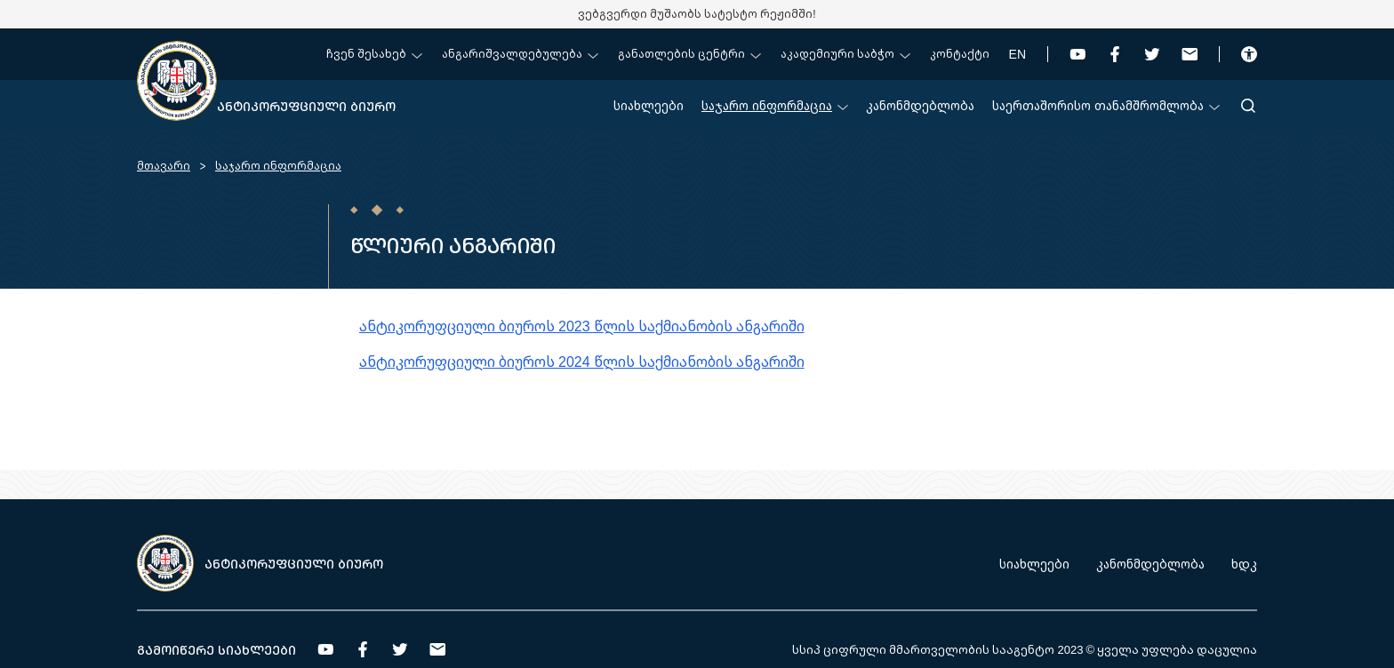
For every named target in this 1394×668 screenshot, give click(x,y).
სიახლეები (648, 105)
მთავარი (163, 165)
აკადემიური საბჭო (845, 53)
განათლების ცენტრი (689, 53)
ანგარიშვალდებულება (520, 53)
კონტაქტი (959, 53)
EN (1017, 53)
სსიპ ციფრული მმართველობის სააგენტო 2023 (937, 649)
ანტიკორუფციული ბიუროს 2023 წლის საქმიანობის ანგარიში (582, 326)
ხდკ (1244, 563)
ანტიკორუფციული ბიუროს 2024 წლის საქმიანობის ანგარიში (582, 361)
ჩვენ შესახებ (374, 53)
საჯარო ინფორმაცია (774, 105)
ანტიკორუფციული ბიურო (306, 106)
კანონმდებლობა (920, 105)
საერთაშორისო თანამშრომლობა (1106, 105)
